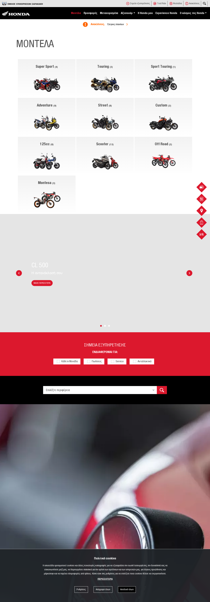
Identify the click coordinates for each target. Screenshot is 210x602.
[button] (101, 326)
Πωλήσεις (97, 361)
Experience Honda (166, 13)
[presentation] (19, 273)
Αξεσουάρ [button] (127, 13)
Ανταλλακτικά (144, 361)
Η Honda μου (145, 13)
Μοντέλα (76, 13)
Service (120, 361)
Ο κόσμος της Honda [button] (192, 13)
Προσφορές (90, 13)
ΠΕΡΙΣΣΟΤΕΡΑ (105, 579)
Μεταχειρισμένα (109, 13)
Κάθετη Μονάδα (69, 361)
